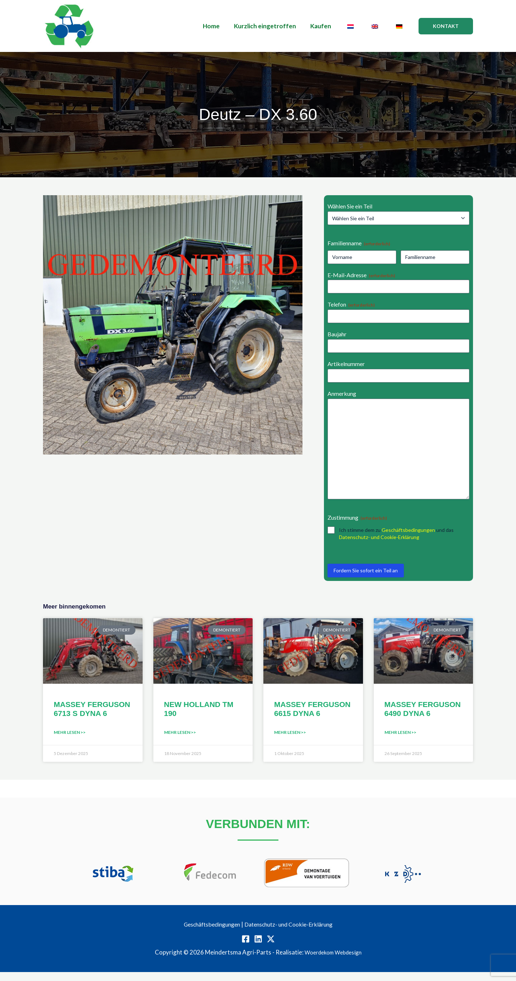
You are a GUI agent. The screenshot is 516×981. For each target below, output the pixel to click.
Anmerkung (342, 393)
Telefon (351, 304)
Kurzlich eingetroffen (275, 26)
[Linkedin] (258, 948)
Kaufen (328, 26)
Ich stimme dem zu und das (396, 542)
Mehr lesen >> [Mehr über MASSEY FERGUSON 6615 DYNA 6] (290, 741)
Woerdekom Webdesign (333, 961)
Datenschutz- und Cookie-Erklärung (379, 546)
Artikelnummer (346, 363)
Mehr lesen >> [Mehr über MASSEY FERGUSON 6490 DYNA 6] (400, 741)
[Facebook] (246, 948)
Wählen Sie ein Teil (350, 206)
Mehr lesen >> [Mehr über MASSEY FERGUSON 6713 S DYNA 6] (70, 741)
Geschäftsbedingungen (408, 539)
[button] (446, 26)
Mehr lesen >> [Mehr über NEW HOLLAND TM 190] (180, 741)
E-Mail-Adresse (361, 275)
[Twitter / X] (271, 948)
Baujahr (337, 334)
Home (223, 26)
